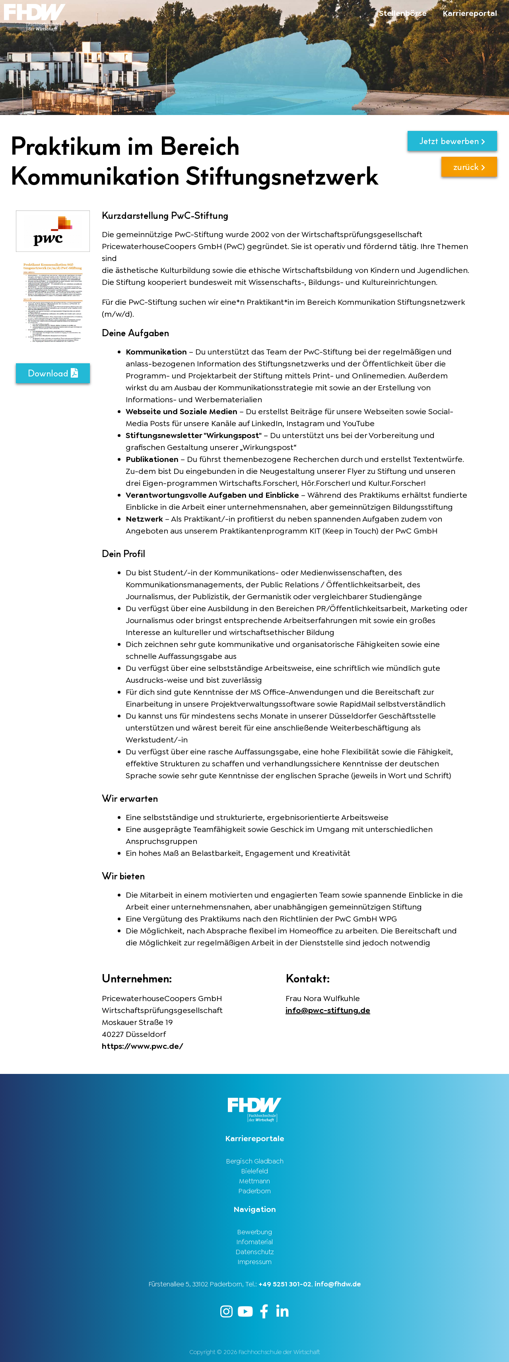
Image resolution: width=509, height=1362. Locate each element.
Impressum (254, 1261)
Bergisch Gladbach (255, 1161)
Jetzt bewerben (452, 140)
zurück (469, 166)
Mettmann (254, 1181)
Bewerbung (254, 1232)
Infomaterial (254, 1241)
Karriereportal (470, 13)
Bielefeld (254, 1171)
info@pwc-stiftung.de (328, 1010)
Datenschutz (254, 1251)
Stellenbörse (403, 13)
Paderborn (254, 1191)
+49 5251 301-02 (284, 1284)
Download (53, 373)
